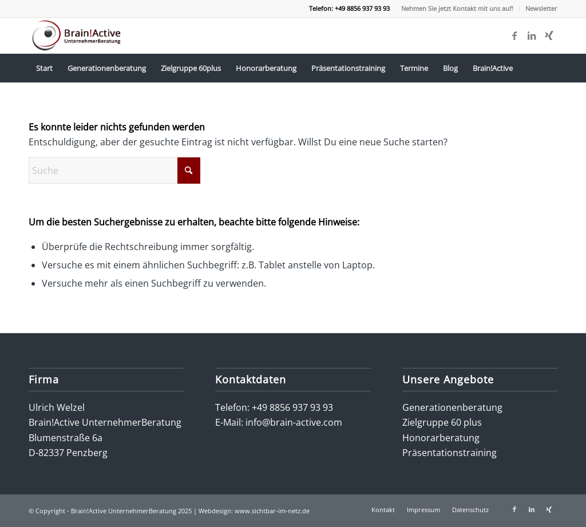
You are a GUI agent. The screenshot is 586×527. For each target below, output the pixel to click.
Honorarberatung (441, 437)
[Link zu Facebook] (514, 35)
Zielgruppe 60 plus (442, 422)
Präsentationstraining (449, 452)
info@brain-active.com (294, 422)
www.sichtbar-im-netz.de (272, 510)
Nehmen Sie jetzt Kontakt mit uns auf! (457, 8)
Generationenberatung (452, 407)
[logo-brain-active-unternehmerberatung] (77, 35)
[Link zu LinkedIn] (531, 35)
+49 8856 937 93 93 (292, 407)
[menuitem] (457, 8)
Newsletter (541, 8)
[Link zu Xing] (548, 35)
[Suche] (114, 170)
